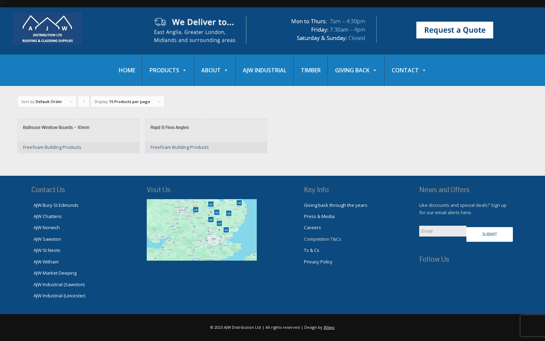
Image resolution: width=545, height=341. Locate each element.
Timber (311, 70)
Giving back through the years (336, 205)
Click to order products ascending (83, 103)
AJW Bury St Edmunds (55, 205)
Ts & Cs (311, 250)
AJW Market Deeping (54, 273)
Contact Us (48, 190)
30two (329, 327)
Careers (312, 227)
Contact (409, 70)
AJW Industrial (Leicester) (58, 295)
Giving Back (356, 70)
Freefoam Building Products (52, 147)
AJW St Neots (45, 250)
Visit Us (158, 190)
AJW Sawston (46, 239)
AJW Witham (45, 262)
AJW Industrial (264, 70)
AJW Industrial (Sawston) (58, 284)
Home (127, 70)
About (214, 70)
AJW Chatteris (46, 216)
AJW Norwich (45, 227)
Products (168, 70)
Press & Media (319, 216)
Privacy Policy (318, 262)
